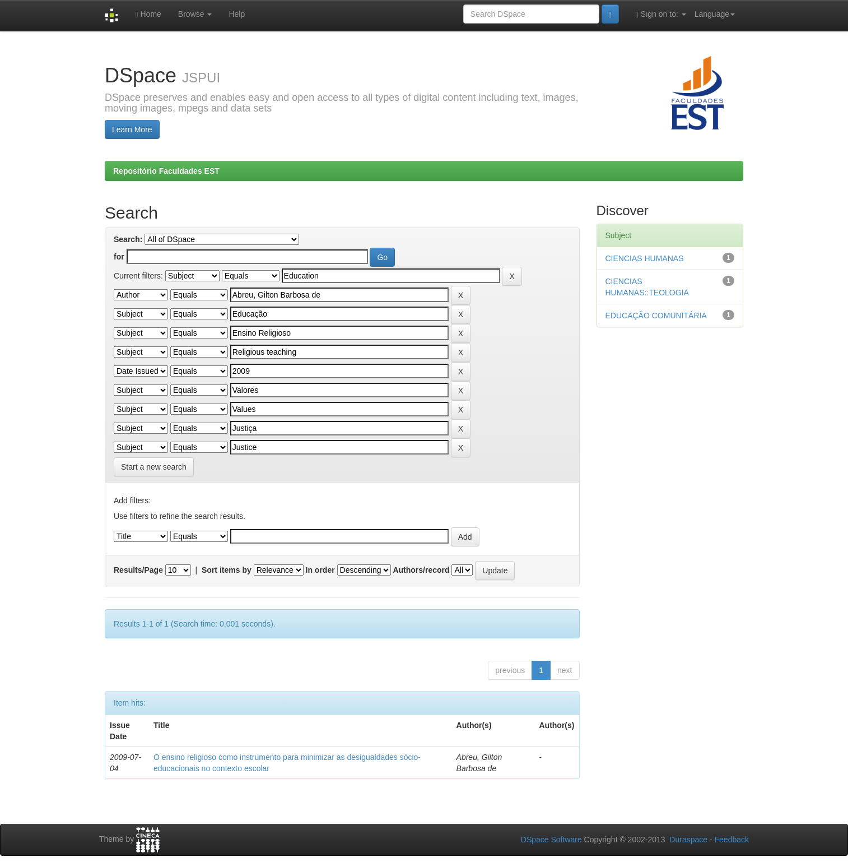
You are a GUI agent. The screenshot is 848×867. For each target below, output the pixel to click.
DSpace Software (551, 839)
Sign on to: (661, 14)
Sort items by (226, 569)
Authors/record (421, 569)
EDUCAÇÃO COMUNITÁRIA (656, 315)
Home (148, 14)
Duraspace (688, 839)
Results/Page (138, 569)
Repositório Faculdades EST (166, 170)
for (119, 256)
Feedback (732, 839)
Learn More (132, 129)
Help (237, 14)
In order (320, 569)
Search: (128, 239)
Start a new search (154, 466)
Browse (195, 14)
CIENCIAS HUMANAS (644, 258)
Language (715, 14)
